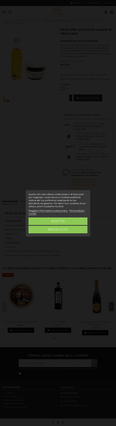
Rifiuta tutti (58, 229)
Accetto (58, 221)
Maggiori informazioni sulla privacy (48, 210)
